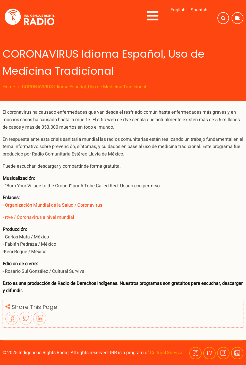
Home (9, 87)
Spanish (199, 9)
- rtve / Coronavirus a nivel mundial (38, 217)
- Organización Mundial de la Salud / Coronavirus (52, 205)
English (178, 9)
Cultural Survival (166, 352)
